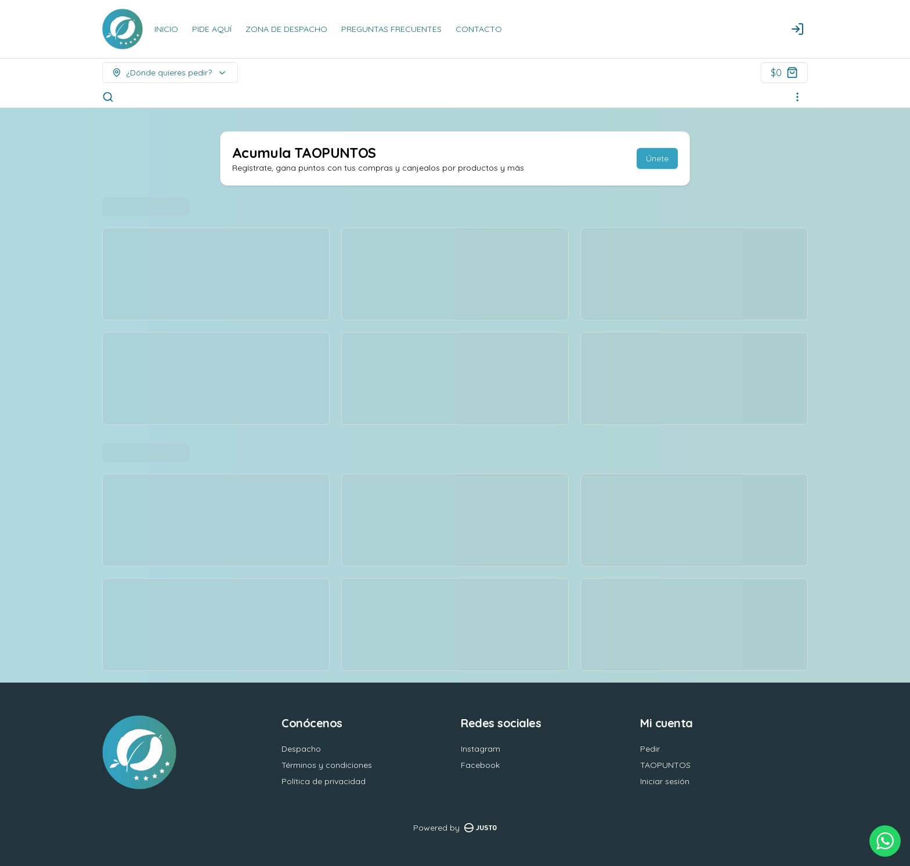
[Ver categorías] (797, 96)
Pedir (650, 749)
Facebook (480, 765)
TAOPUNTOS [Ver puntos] (665, 765)
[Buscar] (108, 97)
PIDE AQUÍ (212, 29)
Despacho (301, 749)
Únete (657, 158)
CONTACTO (479, 29)
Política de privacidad (323, 781)
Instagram (480, 749)
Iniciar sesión (664, 781)
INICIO (166, 29)
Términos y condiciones (326, 765)
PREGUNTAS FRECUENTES (391, 29)
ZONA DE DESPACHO (286, 29)
